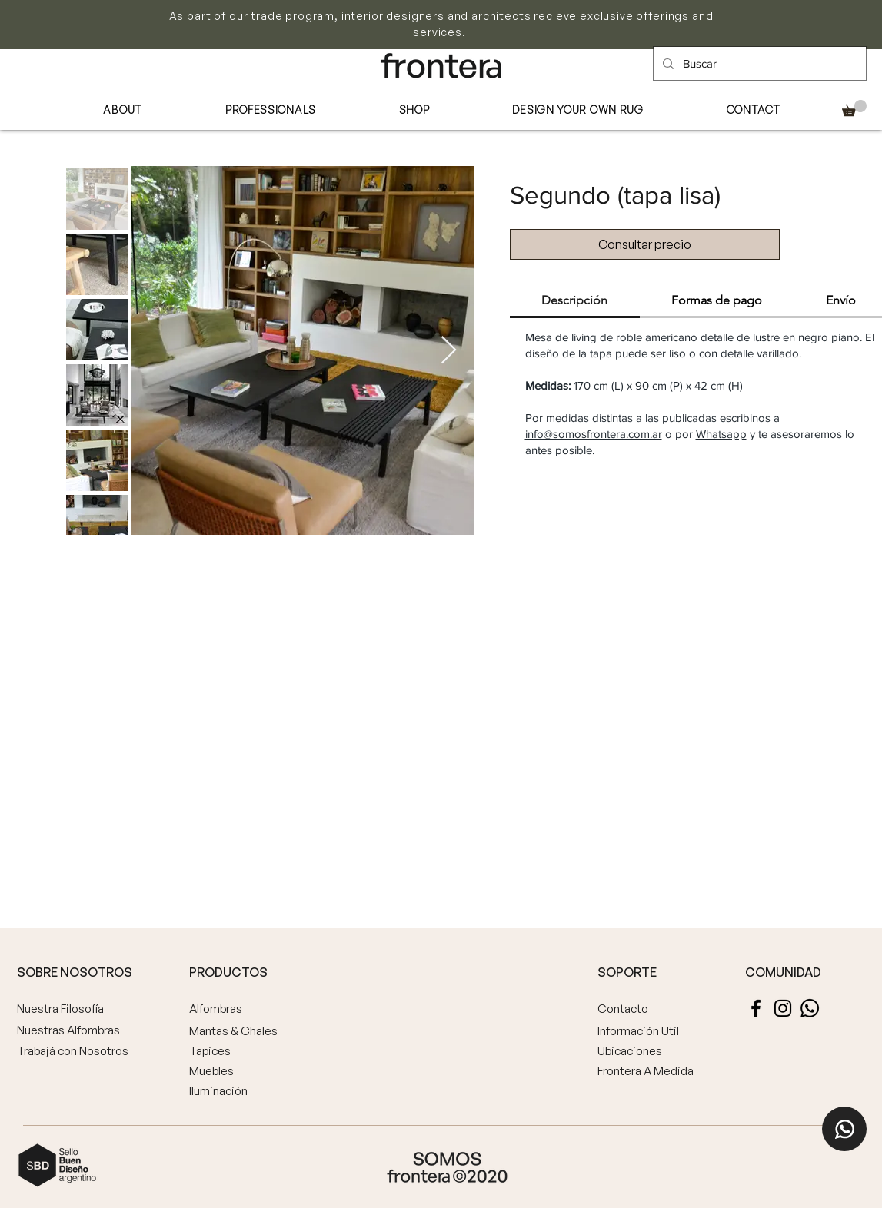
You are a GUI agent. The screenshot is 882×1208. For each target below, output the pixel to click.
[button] (854, 108)
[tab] (575, 301)
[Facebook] (755, 1008)
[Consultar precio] (645, 244)
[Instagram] (782, 1008)
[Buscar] (758, 63)
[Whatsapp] (809, 1008)
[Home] (844, 1129)
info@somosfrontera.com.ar (593, 433)
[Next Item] (449, 351)
